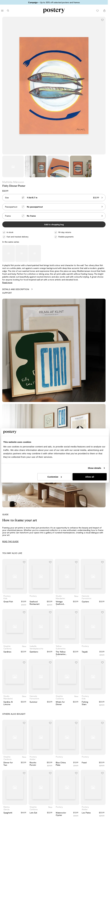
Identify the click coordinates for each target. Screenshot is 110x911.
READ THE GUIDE (10, 541)
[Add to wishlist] (102, 20)
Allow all (89, 477)
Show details (94, 468)
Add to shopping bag (54, 224)
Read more (7, 282)
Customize (54, 477)
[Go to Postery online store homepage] (54, 10)
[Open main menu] (2, 10)
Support (7, 293)
